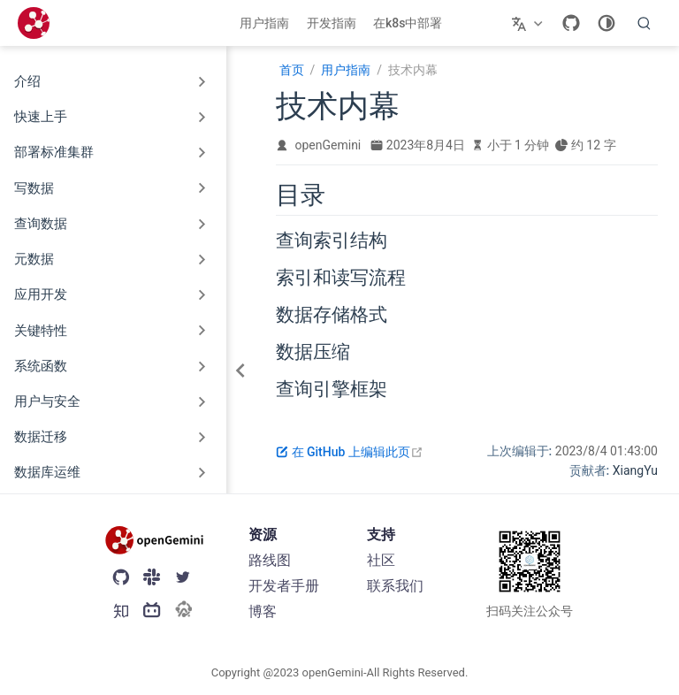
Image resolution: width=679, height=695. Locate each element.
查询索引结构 (331, 240)
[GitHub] (571, 23)
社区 (381, 560)
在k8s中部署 (407, 23)
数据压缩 (313, 352)
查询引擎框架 (331, 389)
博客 (262, 611)
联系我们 (395, 585)
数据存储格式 (331, 314)
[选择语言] (529, 23)
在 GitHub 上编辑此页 (349, 452)
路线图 (269, 560)
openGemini (328, 145)
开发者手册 (283, 585)
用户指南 (264, 23)
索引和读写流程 (341, 277)
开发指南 (331, 23)
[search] (644, 23)
